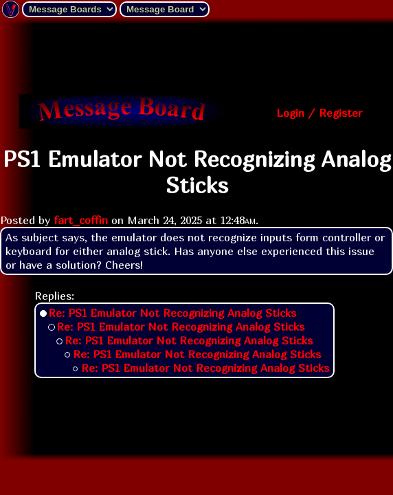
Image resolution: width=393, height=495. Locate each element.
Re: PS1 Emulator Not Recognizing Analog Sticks (172, 313)
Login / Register (319, 113)
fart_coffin (81, 220)
